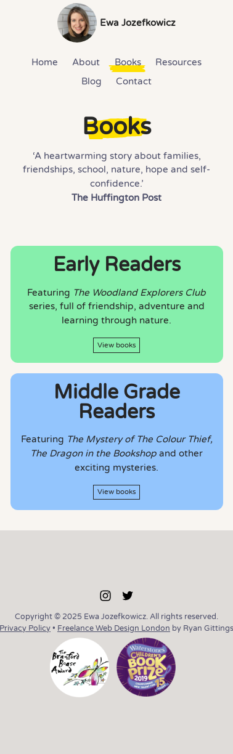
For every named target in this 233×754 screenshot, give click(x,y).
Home (44, 62)
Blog (91, 81)
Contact (134, 81)
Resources (178, 62)
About (86, 62)
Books (128, 62)
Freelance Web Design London (113, 628)
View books (116, 345)
